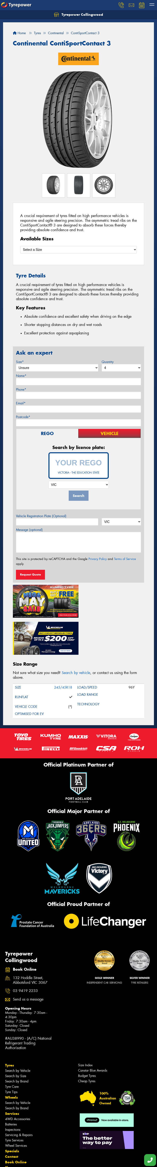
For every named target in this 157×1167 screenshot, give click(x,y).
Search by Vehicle (17, 1033)
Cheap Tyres (86, 1043)
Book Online (16, 1124)
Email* (21, 403)
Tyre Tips (11, 1054)
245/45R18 (63, 649)
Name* (21, 376)
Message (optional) (29, 530)
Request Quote (30, 574)
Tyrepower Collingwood (78, 14)
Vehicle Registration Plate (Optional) (41, 516)
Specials (12, 1113)
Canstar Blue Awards (92, 1032)
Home (19, 33)
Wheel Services (16, 1108)
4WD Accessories (17, 1081)
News (10, 1135)
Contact (11, 1118)
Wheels (11, 1059)
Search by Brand (16, 1043)
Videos (11, 1141)
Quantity (108, 362)
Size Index (85, 1027)
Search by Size (15, 1038)
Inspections (12, 1092)
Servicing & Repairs (19, 1097)
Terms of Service (125, 559)
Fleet (9, 1129)
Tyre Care (12, 1049)
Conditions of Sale (54, 1160)
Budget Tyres (87, 1038)
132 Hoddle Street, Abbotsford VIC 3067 (30, 942)
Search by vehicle (76, 634)
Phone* (21, 389)
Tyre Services (14, 1102)
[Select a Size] (78, 249)
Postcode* (23, 417)
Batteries (11, 1086)
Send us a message (28, 961)
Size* (20, 362)
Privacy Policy (98, 559)
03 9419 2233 (25, 953)
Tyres (9, 1027)
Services (12, 1075)
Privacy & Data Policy (29, 1160)
